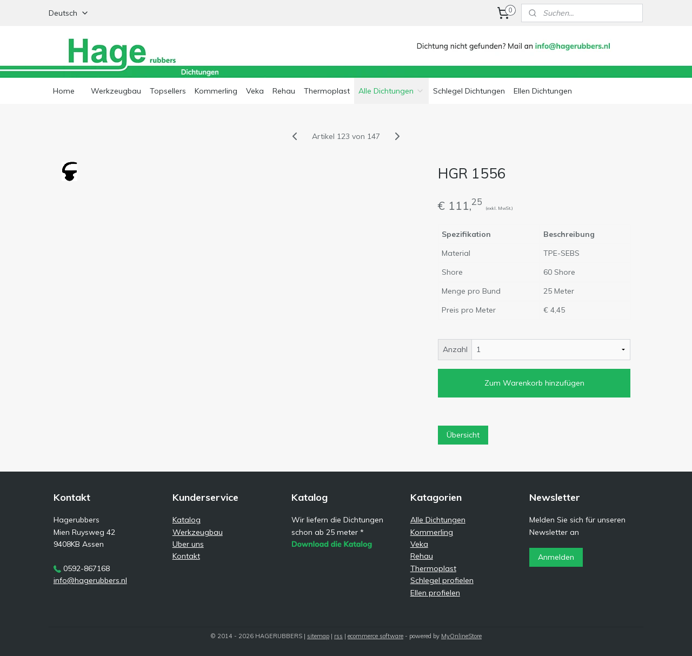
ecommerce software (375, 636)
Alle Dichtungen (391, 91)
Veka (255, 91)
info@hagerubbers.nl (90, 580)
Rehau (283, 91)
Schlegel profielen (442, 580)
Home (64, 91)
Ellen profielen (435, 593)
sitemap (318, 636)
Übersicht (463, 435)
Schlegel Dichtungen (469, 91)
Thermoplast (327, 91)
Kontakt (186, 556)
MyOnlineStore (461, 636)
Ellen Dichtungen (543, 91)
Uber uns (188, 544)
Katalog (186, 520)
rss (338, 636)
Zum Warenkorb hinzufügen (534, 383)
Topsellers (168, 91)
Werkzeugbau (116, 91)
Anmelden (556, 557)
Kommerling (216, 91)
